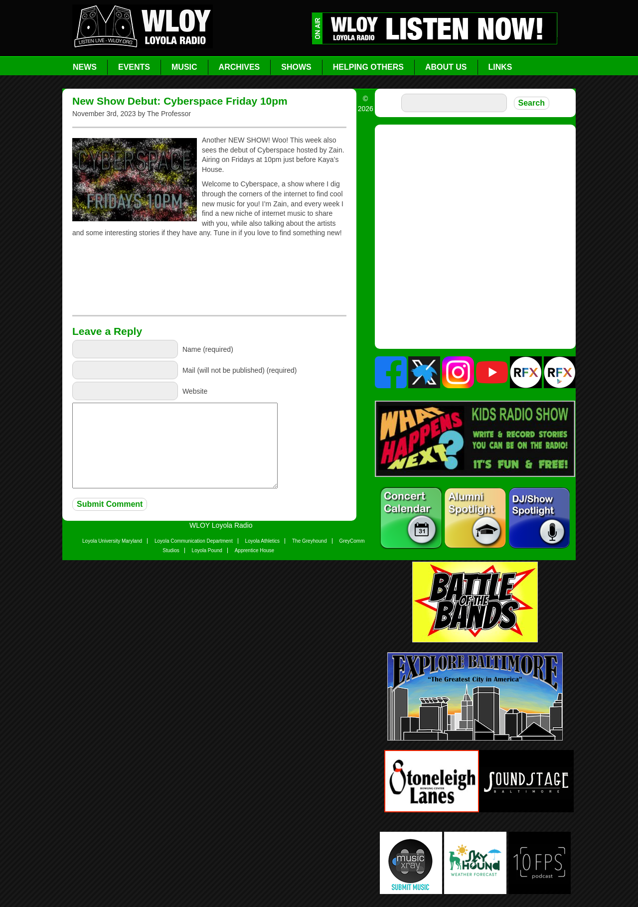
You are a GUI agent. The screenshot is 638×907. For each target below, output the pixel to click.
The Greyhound (309, 541)
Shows (296, 67)
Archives (239, 67)
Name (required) (207, 349)
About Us (446, 67)
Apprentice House (255, 550)
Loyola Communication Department (194, 541)
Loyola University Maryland (112, 541)
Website (194, 391)
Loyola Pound (207, 550)
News (85, 67)
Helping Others (368, 67)
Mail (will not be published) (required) (239, 370)
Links (500, 67)
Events (134, 67)
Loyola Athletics (262, 541)
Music (184, 67)
